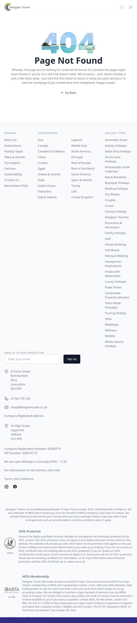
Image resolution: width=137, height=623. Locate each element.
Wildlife (110, 336)
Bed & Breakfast (115, 177)
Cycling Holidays (116, 211)
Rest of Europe (81, 163)
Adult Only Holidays (118, 151)
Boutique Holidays (117, 183)
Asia (40, 140)
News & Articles (14, 157)
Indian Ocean (47, 186)
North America (81, 151)
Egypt (41, 169)
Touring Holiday (115, 313)
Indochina (44, 191)
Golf (107, 239)
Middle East (79, 146)
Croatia (42, 163)
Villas (108, 319)
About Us (10, 140)
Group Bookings (115, 244)
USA (74, 191)
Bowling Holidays (116, 189)
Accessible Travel (116, 140)
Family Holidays (115, 233)
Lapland (76, 140)
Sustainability (13, 174)
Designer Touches (117, 217)
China (41, 157)
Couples (110, 200)
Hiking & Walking (116, 256)
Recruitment (13, 186)
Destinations (12, 146)
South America (81, 174)
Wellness (111, 330)
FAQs (25, 186)
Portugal (77, 157)
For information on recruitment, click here (32, 470)
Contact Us (11, 180)
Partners (10, 169)
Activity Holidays (116, 146)
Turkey (75, 186)
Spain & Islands (81, 180)
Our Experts (12, 163)
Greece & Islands (49, 174)
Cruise (109, 206)
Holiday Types (13, 151)
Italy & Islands (47, 197)
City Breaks (112, 194)
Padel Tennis (113, 287)
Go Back (68, 93)
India (41, 180)
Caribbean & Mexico (51, 151)
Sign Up (72, 359)
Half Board (112, 250)
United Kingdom (82, 197)
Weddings (111, 325)
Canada (43, 146)
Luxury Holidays (115, 282)
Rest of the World (83, 169)
